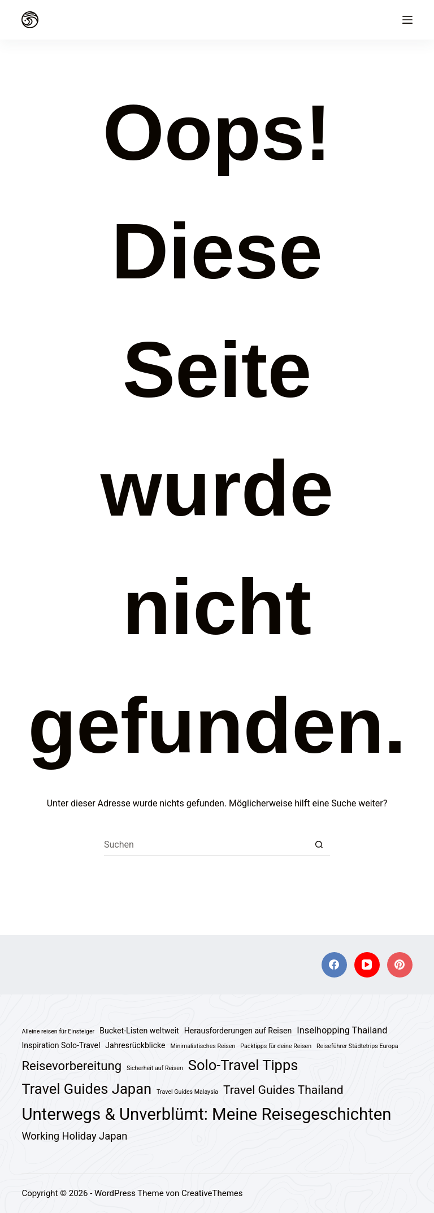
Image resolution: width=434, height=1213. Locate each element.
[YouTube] (367, 965)
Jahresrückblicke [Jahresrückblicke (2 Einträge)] (135, 1045)
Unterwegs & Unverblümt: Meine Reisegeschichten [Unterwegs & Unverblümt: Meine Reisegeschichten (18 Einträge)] (206, 1114)
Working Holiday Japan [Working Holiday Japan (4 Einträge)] (74, 1136)
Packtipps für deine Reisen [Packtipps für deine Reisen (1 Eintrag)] (275, 1046)
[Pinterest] (400, 965)
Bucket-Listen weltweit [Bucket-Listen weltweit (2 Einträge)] (139, 1030)
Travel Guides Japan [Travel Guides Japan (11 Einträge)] (86, 1088)
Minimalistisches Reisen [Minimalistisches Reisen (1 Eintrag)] (202, 1046)
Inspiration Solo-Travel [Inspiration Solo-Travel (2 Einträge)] (60, 1045)
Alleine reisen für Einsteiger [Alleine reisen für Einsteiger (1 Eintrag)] (57, 1031)
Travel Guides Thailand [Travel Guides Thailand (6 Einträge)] (283, 1090)
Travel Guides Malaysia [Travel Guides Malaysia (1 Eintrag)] (187, 1092)
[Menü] (407, 20)
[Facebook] (334, 965)
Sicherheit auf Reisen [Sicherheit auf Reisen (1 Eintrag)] (155, 1068)
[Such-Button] (318, 845)
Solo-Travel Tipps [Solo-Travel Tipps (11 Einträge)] (243, 1065)
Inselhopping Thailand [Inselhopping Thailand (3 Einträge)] (342, 1030)
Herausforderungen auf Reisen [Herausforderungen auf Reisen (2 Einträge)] (238, 1030)
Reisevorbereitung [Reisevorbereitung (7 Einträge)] (71, 1066)
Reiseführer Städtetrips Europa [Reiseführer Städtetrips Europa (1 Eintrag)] (357, 1046)
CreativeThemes (212, 1193)
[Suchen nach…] (205, 845)
